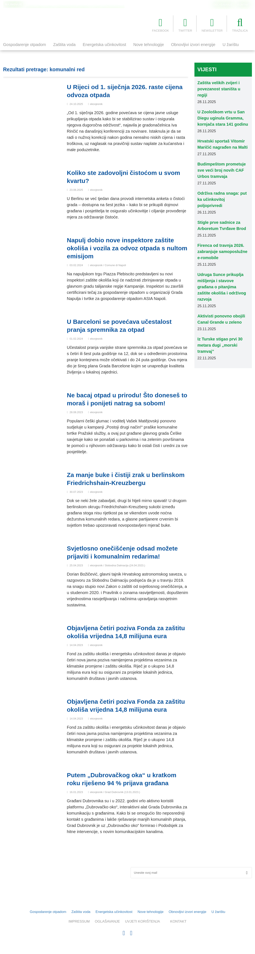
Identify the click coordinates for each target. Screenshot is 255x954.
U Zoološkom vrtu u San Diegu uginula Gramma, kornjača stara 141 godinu (75, 4)
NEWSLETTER (212, 24)
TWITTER (185, 24)
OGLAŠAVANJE (223, 4)
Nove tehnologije (148, 44)
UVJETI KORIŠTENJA (142, 921)
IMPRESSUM (79, 921)
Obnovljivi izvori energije (193, 44)
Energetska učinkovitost (104, 44)
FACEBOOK (160, 24)
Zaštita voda (64, 44)
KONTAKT (244, 4)
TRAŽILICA (240, 24)
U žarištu (231, 44)
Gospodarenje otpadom (24, 44)
